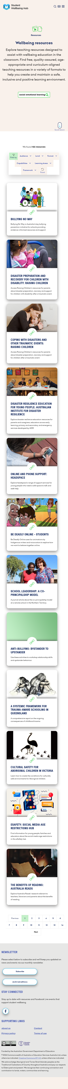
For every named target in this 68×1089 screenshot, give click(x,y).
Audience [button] (24, 156)
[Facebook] (5, 1011)
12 (47, 925)
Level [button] (37, 156)
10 (31, 925)
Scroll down (60, 126)
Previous (14, 918)
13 (54, 925)
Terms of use (40, 1033)
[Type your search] (34, 95)
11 (39, 925)
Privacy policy (8, 1033)
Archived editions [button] (19, 982)
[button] (54, 6)
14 (62, 925)
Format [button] (50, 156)
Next (36, 932)
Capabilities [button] (22, 163)
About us (5, 1028)
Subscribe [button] (20, 971)
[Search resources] (47, 94)
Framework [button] (28, 170)
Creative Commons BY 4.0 (30, 1058)
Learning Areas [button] (41, 163)
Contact (38, 1028)
